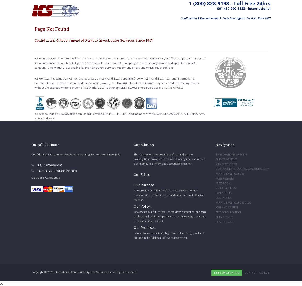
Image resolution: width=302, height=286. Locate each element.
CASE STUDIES (224, 193)
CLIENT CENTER (224, 217)
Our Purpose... (145, 185)
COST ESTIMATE (225, 222)
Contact (251, 272)
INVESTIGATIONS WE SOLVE (231, 154)
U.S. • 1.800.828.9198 (46, 165)
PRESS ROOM (223, 183)
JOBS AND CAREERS (227, 207)
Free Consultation (226, 273)
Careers (264, 272)
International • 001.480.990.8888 (54, 171)
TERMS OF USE (173, 88)
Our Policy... (143, 206)
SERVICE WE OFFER (226, 164)
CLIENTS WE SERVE (226, 159)
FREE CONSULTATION (228, 212)
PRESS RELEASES (225, 178)
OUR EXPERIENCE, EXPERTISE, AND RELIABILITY (242, 169)
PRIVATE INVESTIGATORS (230, 174)
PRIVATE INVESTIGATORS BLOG (234, 202)
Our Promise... (145, 227)
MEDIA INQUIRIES (226, 188)
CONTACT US (223, 198)
